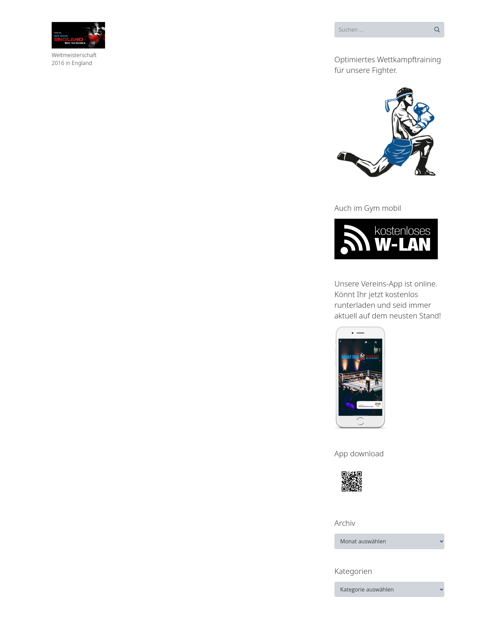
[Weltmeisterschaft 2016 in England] (78, 35)
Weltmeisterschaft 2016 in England (74, 58)
